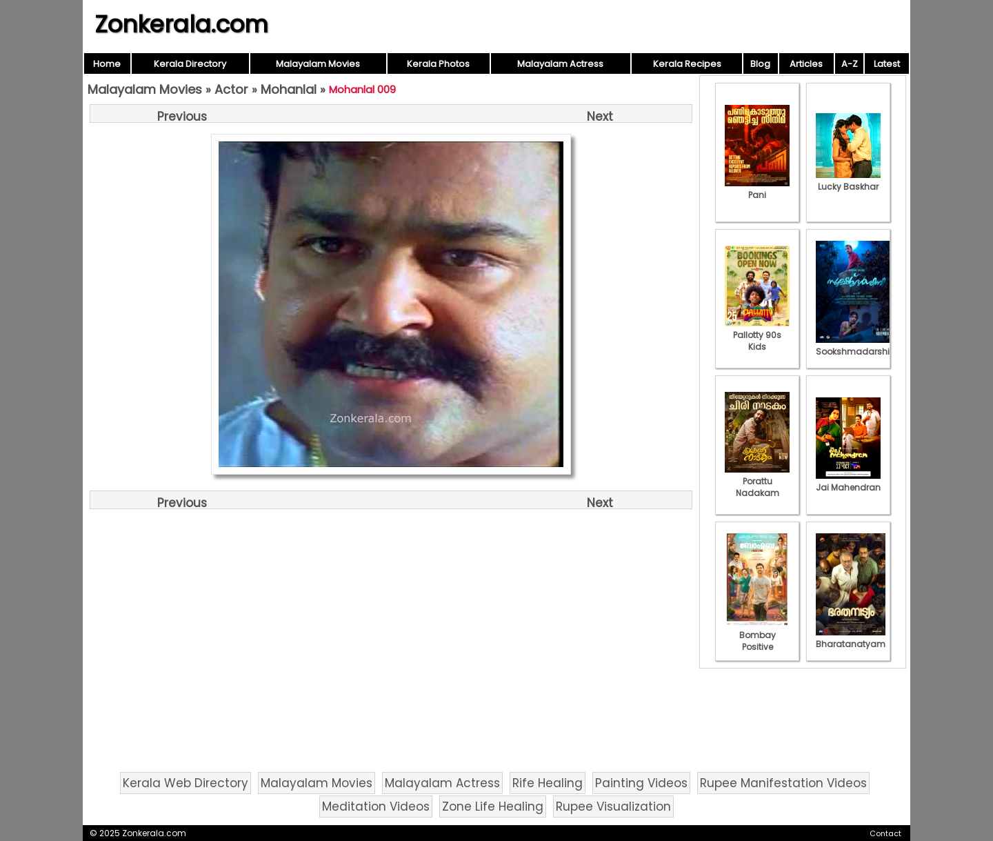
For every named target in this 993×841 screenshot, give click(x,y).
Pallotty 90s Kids (757, 335)
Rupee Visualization (613, 806)
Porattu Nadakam (757, 481)
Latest (887, 63)
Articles (806, 63)
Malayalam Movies (318, 63)
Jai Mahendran (848, 481)
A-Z (849, 63)
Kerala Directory (190, 63)
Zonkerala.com (181, 24)
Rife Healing (547, 783)
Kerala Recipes (687, 63)
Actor (231, 89)
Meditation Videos (376, 806)
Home (107, 63)
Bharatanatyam (850, 638)
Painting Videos (641, 783)
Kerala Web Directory (185, 783)
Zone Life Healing (492, 806)
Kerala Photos (438, 63)
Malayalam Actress (560, 63)
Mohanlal (289, 89)
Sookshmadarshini (856, 345)
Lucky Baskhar (848, 180)
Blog (760, 63)
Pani (757, 189)
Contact (885, 833)
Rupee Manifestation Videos (783, 783)
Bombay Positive (757, 635)
